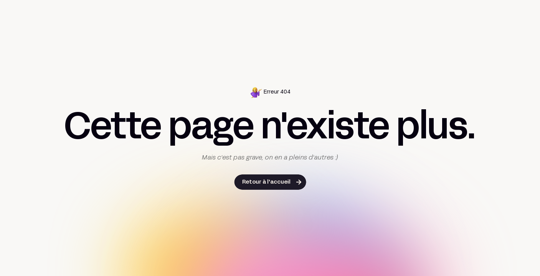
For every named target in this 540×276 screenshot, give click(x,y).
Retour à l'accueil (266, 182)
